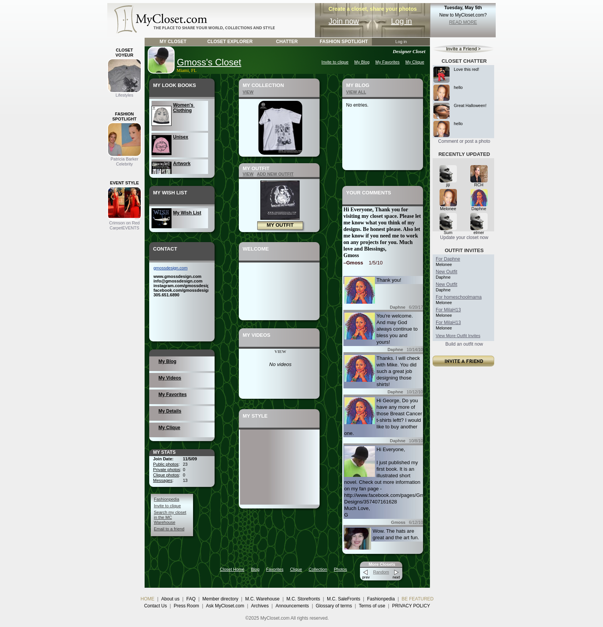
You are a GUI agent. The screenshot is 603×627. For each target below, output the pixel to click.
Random (381, 572)
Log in (401, 21)
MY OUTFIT (280, 225)
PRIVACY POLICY (411, 606)
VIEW (248, 92)
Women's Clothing (184, 107)
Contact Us (155, 606)
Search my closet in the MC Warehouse (170, 517)
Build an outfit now (464, 344)
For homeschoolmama (458, 297)
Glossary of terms (334, 606)
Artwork (181, 163)
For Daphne (448, 259)
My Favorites (387, 62)
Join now (344, 21)
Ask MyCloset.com (225, 606)
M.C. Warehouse (262, 599)
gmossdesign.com (170, 268)
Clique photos (166, 475)
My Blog (362, 62)
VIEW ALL (356, 92)
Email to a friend (169, 529)
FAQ (190, 599)
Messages (162, 480)
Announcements (292, 606)
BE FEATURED (417, 599)
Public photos (165, 464)
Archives (260, 606)
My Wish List (187, 213)
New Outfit (446, 271)
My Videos (169, 378)
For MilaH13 (448, 310)
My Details (169, 411)
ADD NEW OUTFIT (275, 174)
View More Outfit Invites (458, 335)
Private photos (166, 469)
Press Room (186, 606)
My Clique (414, 62)
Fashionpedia (166, 499)
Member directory (220, 599)
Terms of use (372, 606)
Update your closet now (464, 237)
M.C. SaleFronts (343, 599)
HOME (148, 599)
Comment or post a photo (464, 141)
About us (170, 599)
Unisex (180, 137)
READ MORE (463, 22)
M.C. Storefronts (303, 599)
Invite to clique (334, 62)
